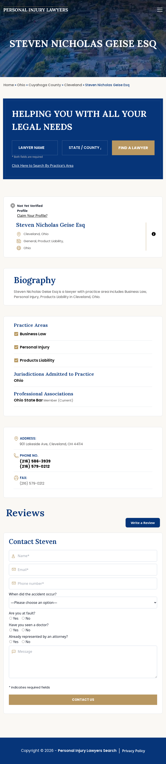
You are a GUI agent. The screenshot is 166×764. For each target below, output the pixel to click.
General (30, 241)
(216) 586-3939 (35, 461)
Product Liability (50, 241)
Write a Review (143, 523)
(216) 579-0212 (35, 466)
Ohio (27, 248)
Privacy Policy (133, 750)
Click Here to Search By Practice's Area (42, 165)
